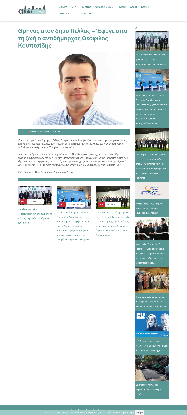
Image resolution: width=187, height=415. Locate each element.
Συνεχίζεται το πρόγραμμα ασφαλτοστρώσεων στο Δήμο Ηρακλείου (148, 389)
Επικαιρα (63, 6)
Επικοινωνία (111, 409)
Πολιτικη (122, 6)
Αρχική (74, 409)
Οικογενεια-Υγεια (67, 13)
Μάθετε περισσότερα (123, 412)
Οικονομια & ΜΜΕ (104, 6)
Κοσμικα (145, 6)
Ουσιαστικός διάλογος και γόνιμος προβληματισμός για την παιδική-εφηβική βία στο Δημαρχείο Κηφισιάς (151, 301)
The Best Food (87, 13)
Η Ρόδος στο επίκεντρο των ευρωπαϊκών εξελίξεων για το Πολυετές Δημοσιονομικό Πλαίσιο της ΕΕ (152, 346)
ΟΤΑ (74, 6)
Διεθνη (133, 6)
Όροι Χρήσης (98, 409)
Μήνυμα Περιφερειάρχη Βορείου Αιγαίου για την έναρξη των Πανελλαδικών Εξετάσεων (149, 208)
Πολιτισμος (86, 6)
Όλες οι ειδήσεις (85, 409)
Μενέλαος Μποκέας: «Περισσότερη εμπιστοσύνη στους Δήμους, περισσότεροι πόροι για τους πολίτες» (152, 59)
